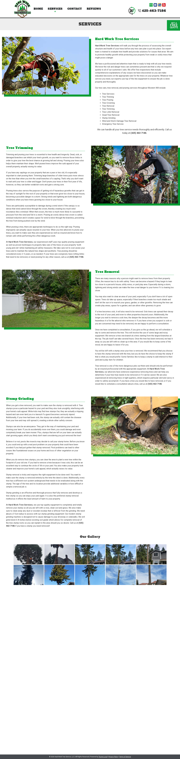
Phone (51, 620)
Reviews (94, 9)
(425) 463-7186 (138, 133)
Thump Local (102, 757)
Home (38, 9)
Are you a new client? (129, 632)
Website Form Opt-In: (90, 687)
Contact (74, 9)
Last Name (128, 608)
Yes (126, 635)
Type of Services (51, 632)
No (132, 635)
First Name (51, 608)
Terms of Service (125, 757)
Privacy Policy (113, 757)
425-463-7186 (152, 11)
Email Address (128, 620)
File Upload (90, 674)
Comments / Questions (90, 643)
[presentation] (33, 699)
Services (55, 9)
